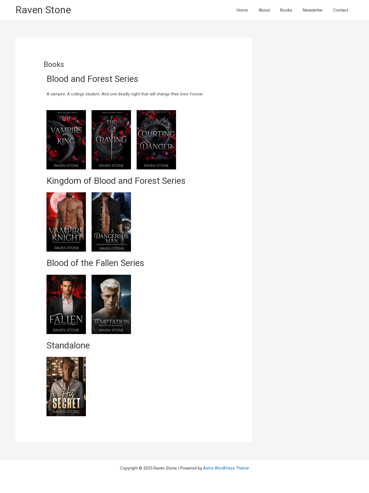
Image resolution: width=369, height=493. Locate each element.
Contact (341, 10)
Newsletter (316, 10)
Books (291, 10)
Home (251, 10)
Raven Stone (43, 10)
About (271, 10)
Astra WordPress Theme (226, 468)
